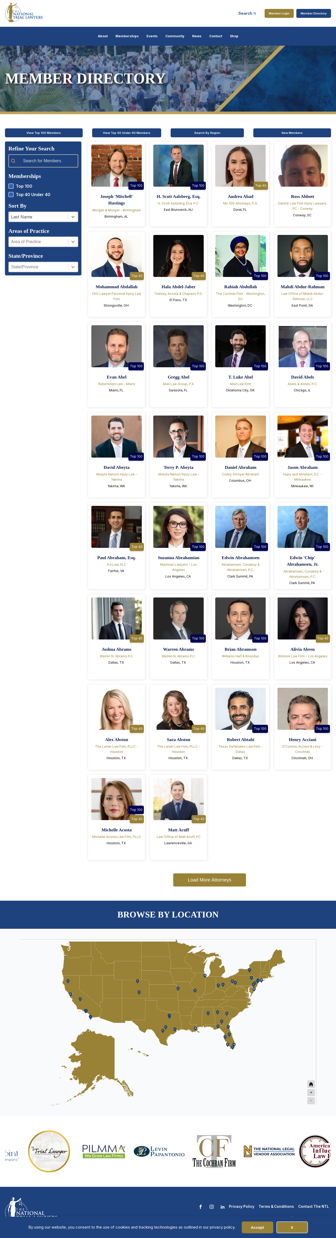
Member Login (279, 13)
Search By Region (207, 133)
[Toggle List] (73, 217)
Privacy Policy (241, 1206)
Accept (257, 1227)
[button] (43, 186)
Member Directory (314, 13)
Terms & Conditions (276, 1206)
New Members (292, 133)
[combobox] (38, 217)
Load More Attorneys (209, 880)
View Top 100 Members (44, 133)
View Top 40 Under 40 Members (126, 133)
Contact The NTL (313, 1206)
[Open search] (247, 13)
